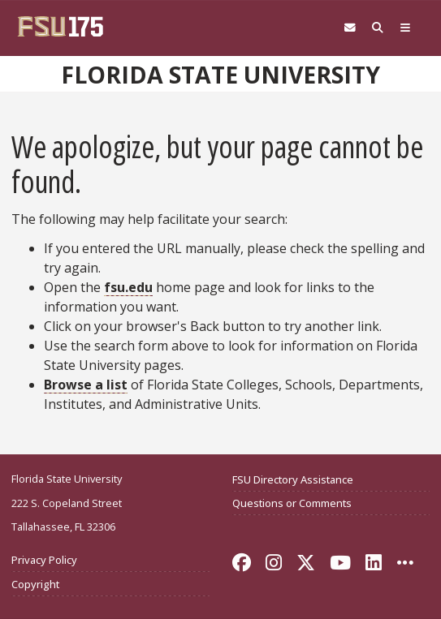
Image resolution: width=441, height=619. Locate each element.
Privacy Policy (44, 559)
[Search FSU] (377, 28)
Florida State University (220, 74)
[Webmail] (350, 28)
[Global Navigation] (405, 28)
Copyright (35, 584)
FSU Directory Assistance (292, 479)
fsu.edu (128, 287)
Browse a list (86, 384)
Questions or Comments (292, 503)
